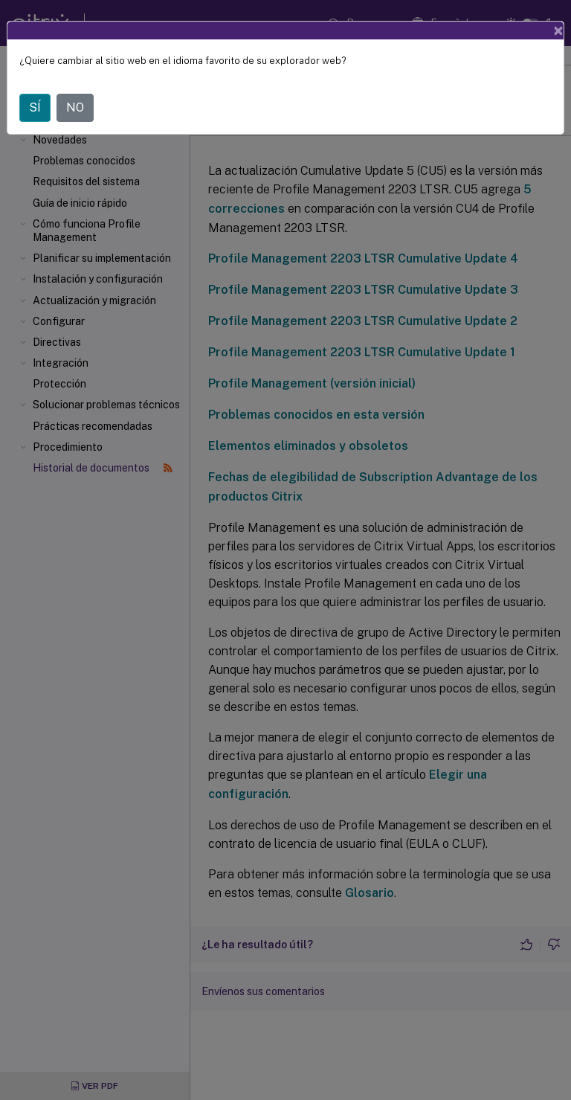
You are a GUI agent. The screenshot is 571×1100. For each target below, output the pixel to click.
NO (75, 107)
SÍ (35, 107)
